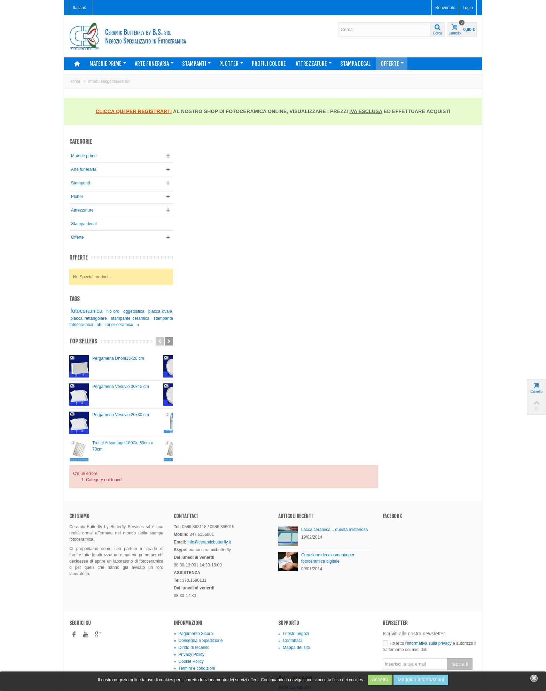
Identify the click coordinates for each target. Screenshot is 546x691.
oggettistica (136, 311)
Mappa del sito (294, 619)
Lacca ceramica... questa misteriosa (334, 501)
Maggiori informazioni (421, 679)
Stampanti (196, 63)
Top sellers (83, 341)
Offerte (392, 63)
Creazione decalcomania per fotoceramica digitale (327, 530)
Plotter (231, 63)
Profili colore (269, 63)
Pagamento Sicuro (193, 605)
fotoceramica (87, 311)
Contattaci (290, 612)
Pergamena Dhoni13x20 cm (118, 358)
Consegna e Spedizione (198, 612)
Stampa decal (355, 63)
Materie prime (107, 63)
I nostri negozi (293, 605)
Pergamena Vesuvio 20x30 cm (120, 414)
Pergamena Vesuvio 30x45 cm (120, 386)
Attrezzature (314, 63)
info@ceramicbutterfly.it (209, 514)
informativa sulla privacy (429, 615)
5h (120, 324)
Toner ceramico (140, 324)
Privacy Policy (189, 626)
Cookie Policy (189, 633)
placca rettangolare (102, 318)
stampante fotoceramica (92, 324)
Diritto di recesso (192, 619)
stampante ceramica (143, 318)
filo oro (114, 311)
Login (468, 7)
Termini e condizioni (194, 640)
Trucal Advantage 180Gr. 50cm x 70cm (122, 446)
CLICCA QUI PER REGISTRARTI (134, 111)
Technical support (294, 659)
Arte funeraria (154, 63)
